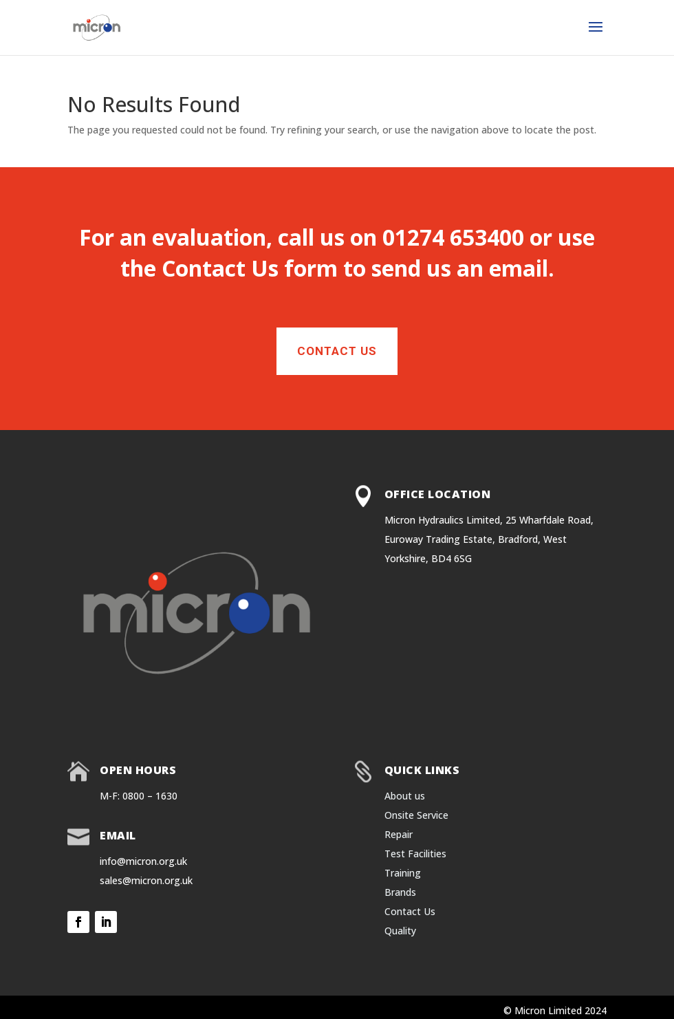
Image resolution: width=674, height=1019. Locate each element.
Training (402, 872)
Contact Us (220, 268)
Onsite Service (416, 815)
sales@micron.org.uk (146, 880)
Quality (400, 930)
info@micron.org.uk (143, 861)
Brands (400, 892)
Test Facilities (415, 853)
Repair (398, 834)
